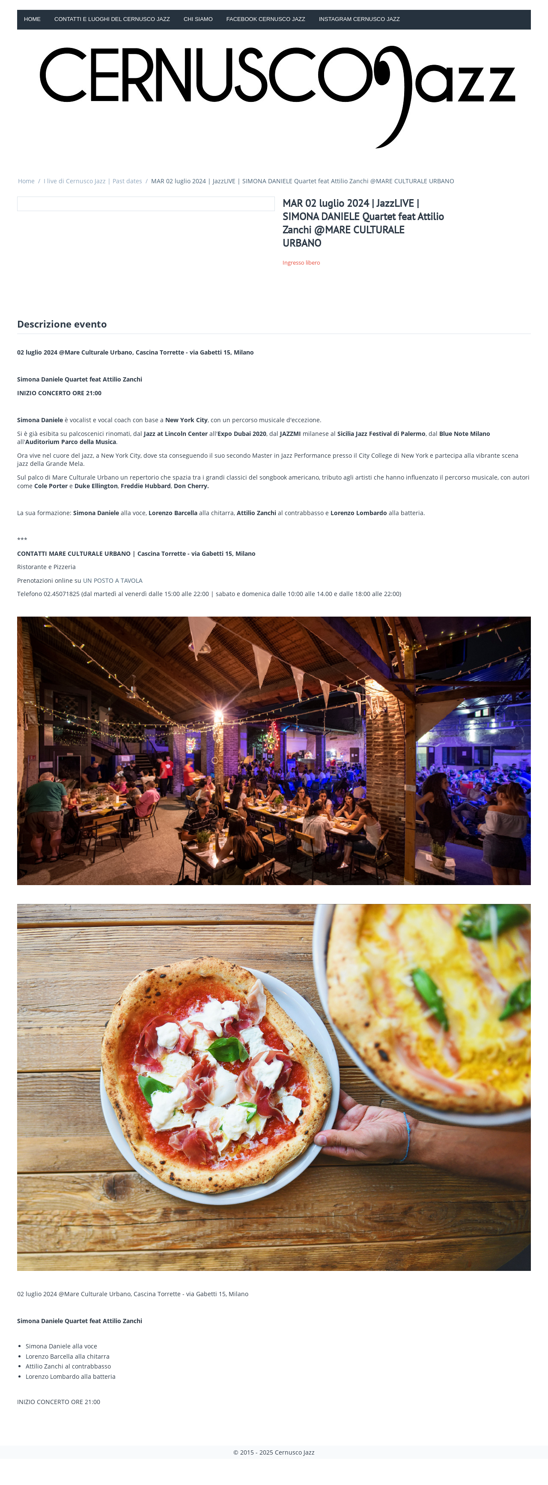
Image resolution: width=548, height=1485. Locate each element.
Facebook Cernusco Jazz (265, 19)
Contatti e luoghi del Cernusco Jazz (112, 19)
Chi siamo (198, 19)
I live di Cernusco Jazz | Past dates (93, 181)
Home (32, 19)
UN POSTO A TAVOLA (113, 580)
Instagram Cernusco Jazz (359, 19)
